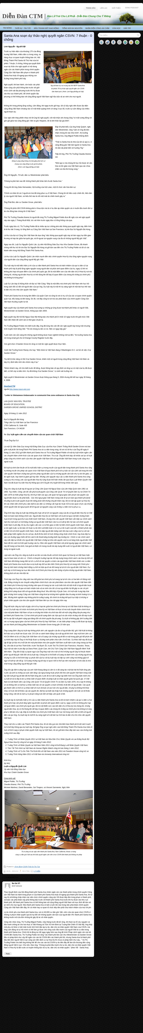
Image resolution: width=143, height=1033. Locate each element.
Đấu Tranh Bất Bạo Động (46, 28)
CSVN (25, 867)
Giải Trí (127, 28)
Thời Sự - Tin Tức (23, 28)
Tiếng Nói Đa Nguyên (72, 28)
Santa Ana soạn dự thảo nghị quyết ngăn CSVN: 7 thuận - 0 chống (48, 37)
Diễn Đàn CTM (22, 16)
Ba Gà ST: (16, 883)
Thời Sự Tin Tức (34, 867)
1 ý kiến (37, 871)
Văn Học (116, 28)
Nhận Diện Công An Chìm (97, 28)
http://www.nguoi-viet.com (19, 389)
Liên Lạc (103, 8)
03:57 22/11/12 (17, 886)
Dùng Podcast (131, 8)
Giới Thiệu (116, 8)
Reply (8, 954)
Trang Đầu (90, 8)
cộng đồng (18, 867)
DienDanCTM (9, 386)
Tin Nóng (7, 28)
